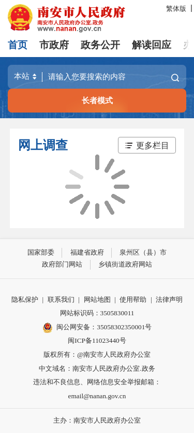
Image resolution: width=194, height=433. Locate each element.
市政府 (54, 44)
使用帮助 (133, 299)
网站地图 (97, 299)
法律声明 (169, 299)
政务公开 (100, 44)
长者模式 (97, 100)
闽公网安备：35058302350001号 (97, 328)
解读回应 (151, 44)
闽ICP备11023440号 (97, 340)
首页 (17, 44)
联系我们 (61, 299)
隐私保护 (24, 299)
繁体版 (176, 8)
